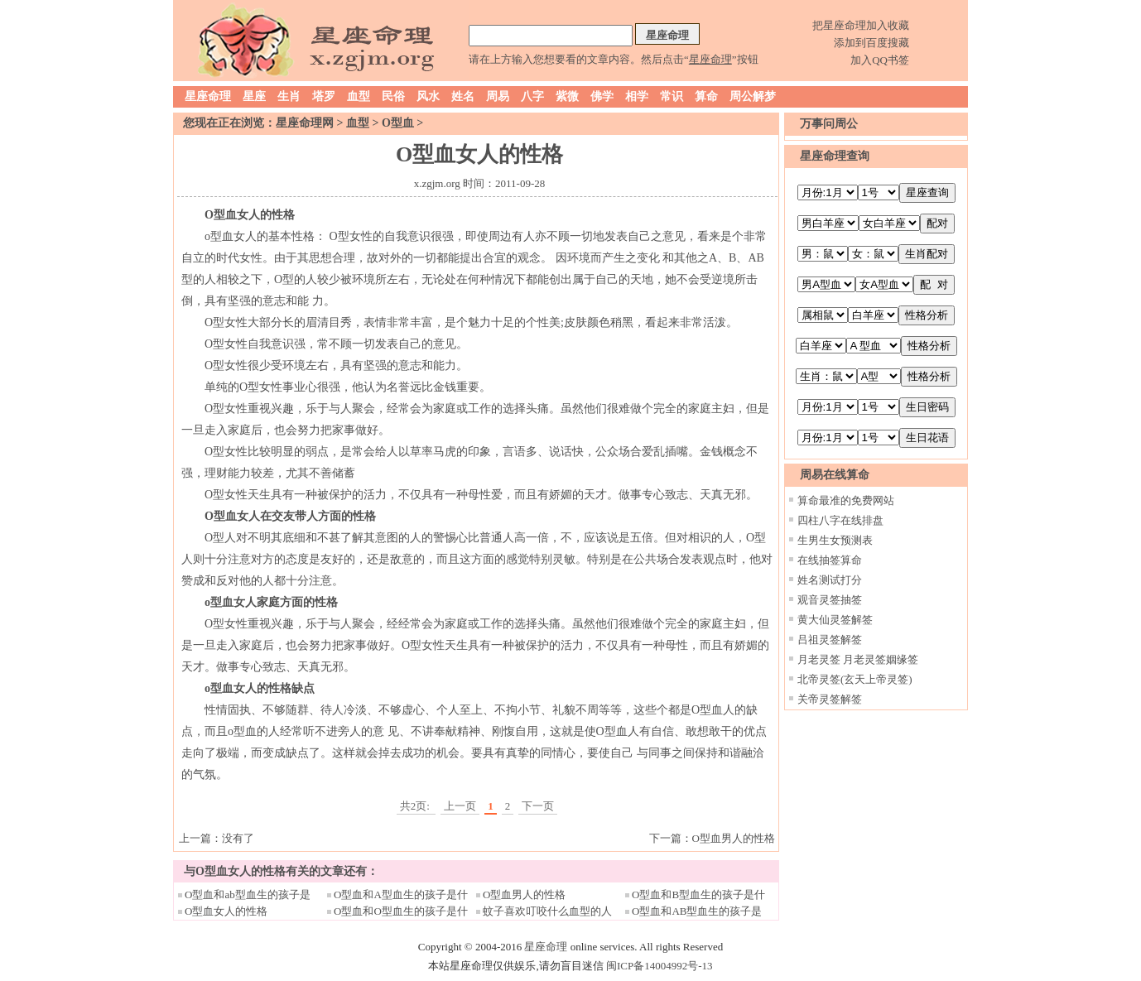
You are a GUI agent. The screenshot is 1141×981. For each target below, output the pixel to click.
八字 (532, 96)
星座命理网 (305, 123)
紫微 (567, 96)
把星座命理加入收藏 (860, 25)
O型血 (398, 123)
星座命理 (208, 96)
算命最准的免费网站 (845, 500)
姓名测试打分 (829, 580)
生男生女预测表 (835, 540)
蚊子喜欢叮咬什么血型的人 (547, 911)
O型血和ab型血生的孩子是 (248, 894)
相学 (636, 96)
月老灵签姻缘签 (880, 659)
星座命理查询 (834, 156)
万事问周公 (829, 124)
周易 (497, 96)
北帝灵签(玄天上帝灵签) (854, 679)
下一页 (538, 806)
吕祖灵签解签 (829, 639)
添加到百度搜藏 (871, 42)
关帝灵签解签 (829, 699)
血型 (358, 96)
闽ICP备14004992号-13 (659, 965)
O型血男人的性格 (733, 838)
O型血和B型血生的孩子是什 (698, 894)
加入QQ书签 (879, 60)
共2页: (416, 806)
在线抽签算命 (829, 560)
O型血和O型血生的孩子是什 (401, 911)
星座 (254, 96)
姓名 (462, 96)
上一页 (460, 806)
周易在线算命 (834, 475)
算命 (706, 96)
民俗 (393, 96)
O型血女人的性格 (226, 911)
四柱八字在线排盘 (840, 520)
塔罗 (323, 96)
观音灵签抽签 (829, 600)
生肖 (289, 96)
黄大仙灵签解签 (835, 619)
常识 (671, 96)
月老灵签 (818, 659)
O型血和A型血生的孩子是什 (401, 894)
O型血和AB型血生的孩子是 (697, 911)
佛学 (602, 96)
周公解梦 (752, 96)
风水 (428, 96)
